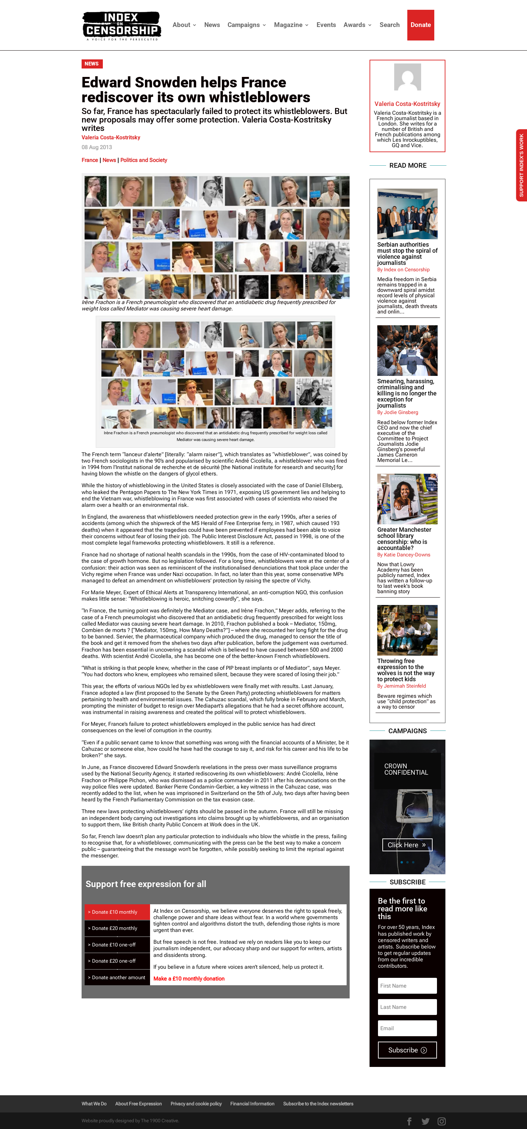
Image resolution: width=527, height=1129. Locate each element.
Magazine (288, 25)
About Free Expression (138, 1103)
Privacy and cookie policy (196, 1103)
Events (326, 25)
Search (390, 25)
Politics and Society (143, 160)
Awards (354, 25)
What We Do (94, 1103)
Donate (421, 25)
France (90, 160)
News (212, 25)
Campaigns (244, 25)
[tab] (117, 912)
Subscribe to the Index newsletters (318, 1103)
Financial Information (252, 1103)
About (181, 25)
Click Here (403, 845)
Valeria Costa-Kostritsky (111, 137)
